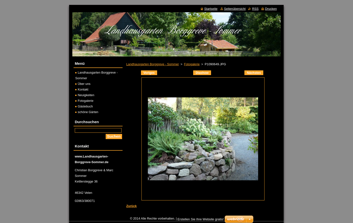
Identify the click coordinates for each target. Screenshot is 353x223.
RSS (255, 9)
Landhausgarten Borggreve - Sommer (152, 64)
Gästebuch (85, 106)
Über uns (84, 84)
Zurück (131, 206)
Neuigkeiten (86, 95)
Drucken (271, 9)
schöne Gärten (88, 112)
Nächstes (254, 73)
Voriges (149, 73)
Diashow (202, 73)
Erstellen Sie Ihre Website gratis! (200, 219)
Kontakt (83, 89)
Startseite (210, 9)
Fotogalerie (192, 64)
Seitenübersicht (235, 9)
